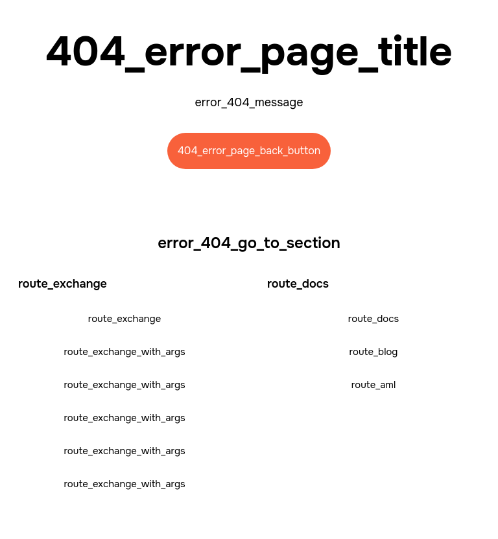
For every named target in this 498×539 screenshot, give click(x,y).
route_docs (373, 318)
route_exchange (124, 318)
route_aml (373, 384)
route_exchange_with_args (124, 351)
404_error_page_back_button (249, 150)
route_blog (374, 351)
